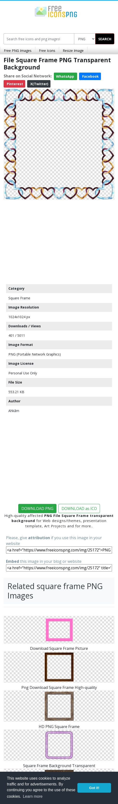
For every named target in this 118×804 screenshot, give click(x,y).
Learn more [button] (33, 796)
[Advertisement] (59, 241)
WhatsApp (65, 76)
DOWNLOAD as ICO (79, 508)
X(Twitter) (38, 84)
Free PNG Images (17, 50)
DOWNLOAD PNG (37, 508)
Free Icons (47, 50)
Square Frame (19, 298)
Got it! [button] (94, 788)
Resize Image (73, 50)
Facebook (90, 76)
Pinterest (14, 84)
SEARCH (104, 39)
